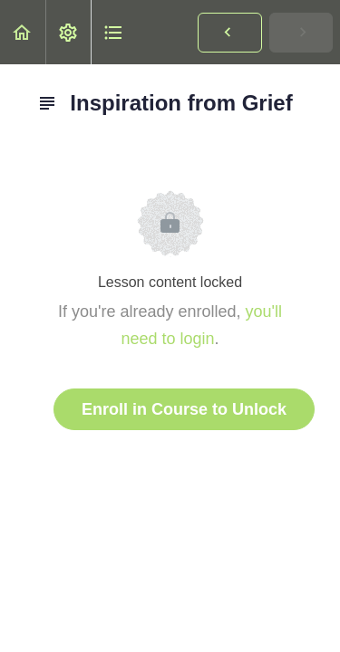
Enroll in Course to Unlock (184, 409)
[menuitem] (68, 32)
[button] (22, 32)
